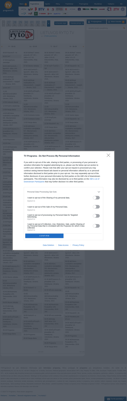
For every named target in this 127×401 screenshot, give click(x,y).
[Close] (109, 156)
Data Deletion (48, 245)
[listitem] (63, 191)
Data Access (63, 245)
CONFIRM (44, 236)
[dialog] (63, 200)
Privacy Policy (78, 245)
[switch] (96, 197)
